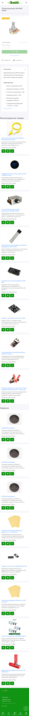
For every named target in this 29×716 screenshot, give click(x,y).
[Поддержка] (26, 2)
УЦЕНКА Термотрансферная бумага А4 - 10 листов (11, 531)
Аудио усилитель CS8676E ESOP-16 (14, 566)
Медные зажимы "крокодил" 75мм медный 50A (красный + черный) (14, 388)
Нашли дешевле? (14, 55)
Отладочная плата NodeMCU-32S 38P (13, 281)
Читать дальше (7, 108)
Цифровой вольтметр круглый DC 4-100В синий (13, 174)
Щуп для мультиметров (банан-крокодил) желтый (12, 138)
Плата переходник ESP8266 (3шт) (13, 636)
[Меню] (2, 2)
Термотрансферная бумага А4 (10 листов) (13, 601)
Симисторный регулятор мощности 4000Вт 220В (10, 210)
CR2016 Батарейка (8, 428)
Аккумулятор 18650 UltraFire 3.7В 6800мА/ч (13, 671)
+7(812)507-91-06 (6, 699)
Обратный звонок (6, 701)
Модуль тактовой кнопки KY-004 (13, 318)
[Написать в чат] (26, 708)
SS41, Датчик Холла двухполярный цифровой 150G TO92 (14, 246)
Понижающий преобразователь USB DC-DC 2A (13, 353)
